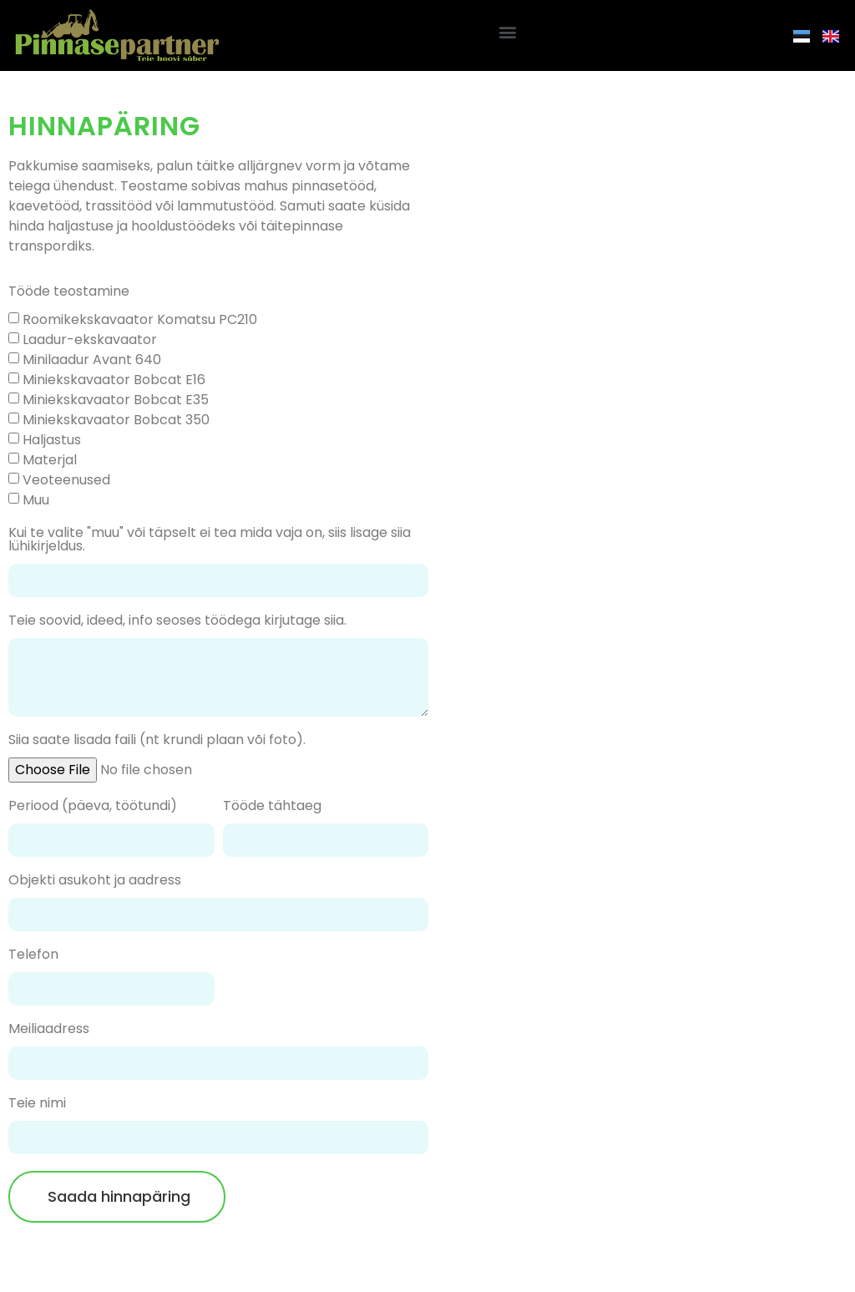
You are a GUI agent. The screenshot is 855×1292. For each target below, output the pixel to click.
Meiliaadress (48, 1030)
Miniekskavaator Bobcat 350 (116, 419)
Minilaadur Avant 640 (92, 359)
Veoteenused (66, 479)
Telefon (33, 956)
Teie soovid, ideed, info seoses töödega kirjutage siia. (177, 622)
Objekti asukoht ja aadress (94, 881)
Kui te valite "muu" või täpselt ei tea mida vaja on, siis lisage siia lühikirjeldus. (209, 540)
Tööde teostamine (68, 293)
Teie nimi (37, 1104)
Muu (36, 499)
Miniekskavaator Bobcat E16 (114, 379)
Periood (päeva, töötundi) (92, 807)
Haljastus (52, 439)
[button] (507, 31)
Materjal (50, 459)
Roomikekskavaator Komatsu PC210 (140, 319)
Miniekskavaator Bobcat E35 (116, 399)
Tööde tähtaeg (272, 807)
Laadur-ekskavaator (90, 339)
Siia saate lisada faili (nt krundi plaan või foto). (157, 741)
